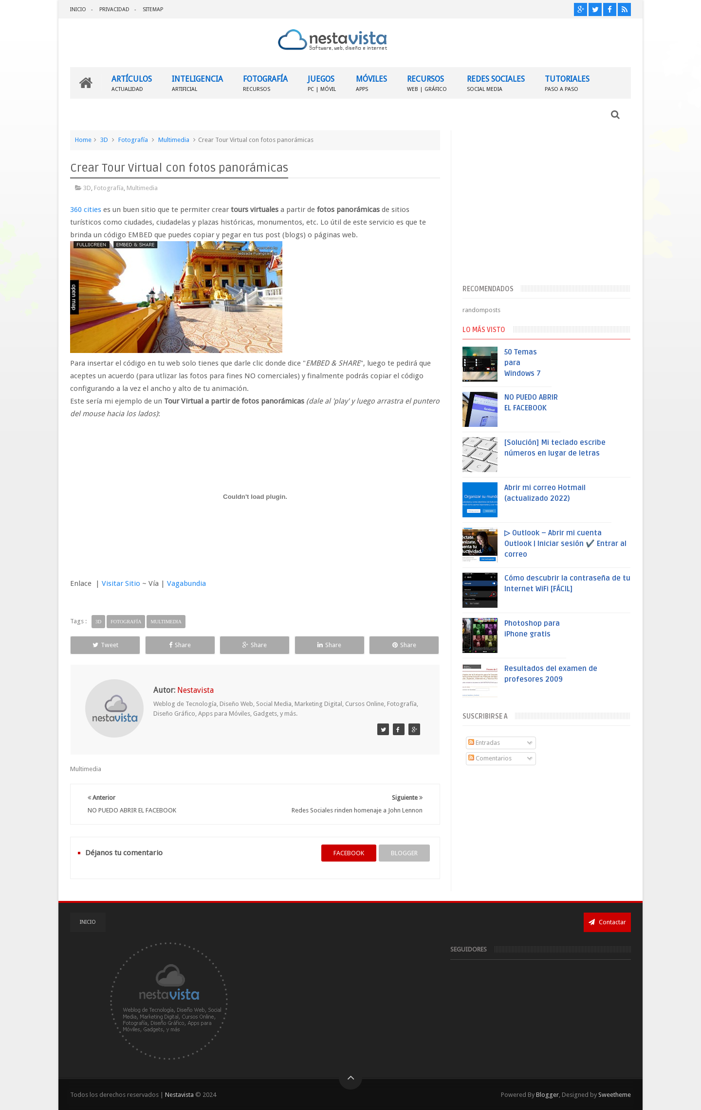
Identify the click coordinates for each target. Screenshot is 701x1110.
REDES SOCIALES (496, 82)
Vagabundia (186, 583)
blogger (404, 853)
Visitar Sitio (121, 583)
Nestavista (179, 1094)
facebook (348, 853)
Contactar (607, 922)
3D (104, 139)
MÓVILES (371, 82)
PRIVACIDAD (114, 9)
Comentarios (490, 758)
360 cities (85, 209)
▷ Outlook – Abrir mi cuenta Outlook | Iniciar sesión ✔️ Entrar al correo (565, 544)
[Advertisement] (546, 206)
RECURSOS (427, 82)
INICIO (78, 9)
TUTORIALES (567, 82)
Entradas (484, 742)
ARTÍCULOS (131, 82)
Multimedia (173, 139)
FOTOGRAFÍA (265, 82)
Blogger (547, 1094)
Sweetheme (614, 1094)
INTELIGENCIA (197, 82)
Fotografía (133, 139)
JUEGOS (322, 82)
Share (180, 645)
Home (83, 139)
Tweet (105, 645)
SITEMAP (153, 9)
